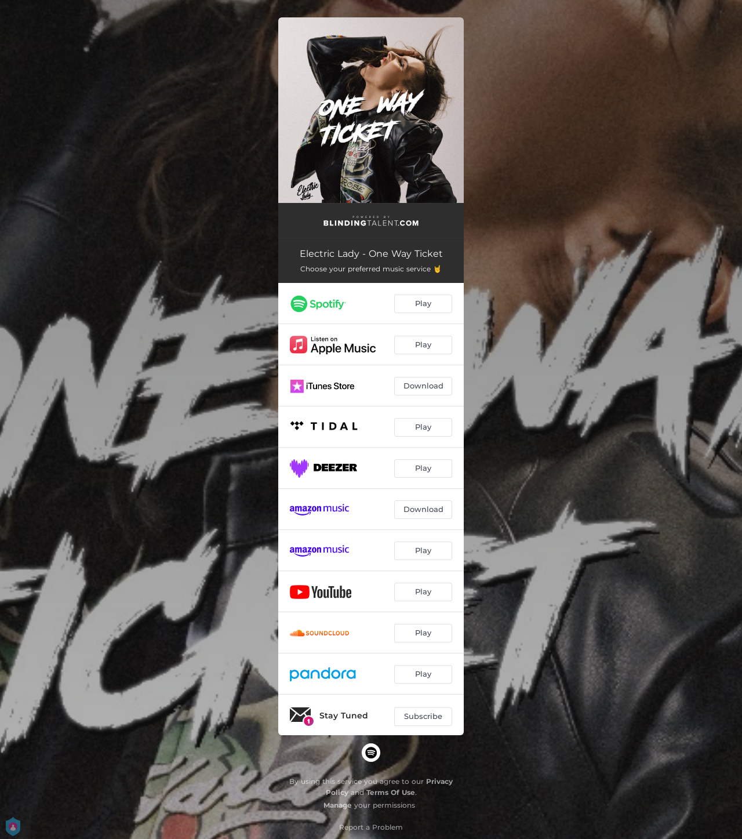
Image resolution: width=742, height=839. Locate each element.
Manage (337, 805)
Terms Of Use (390, 792)
